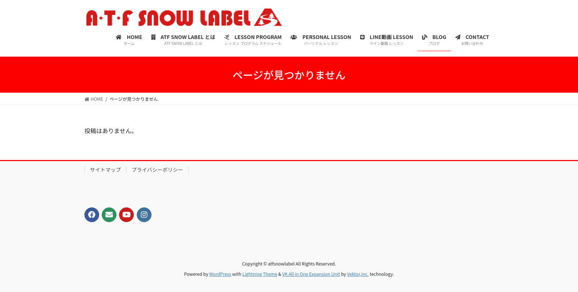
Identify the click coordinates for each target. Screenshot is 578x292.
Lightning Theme (259, 274)
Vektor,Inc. (358, 274)
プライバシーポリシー (157, 169)
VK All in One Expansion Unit (311, 274)
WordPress (220, 274)
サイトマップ (105, 169)
